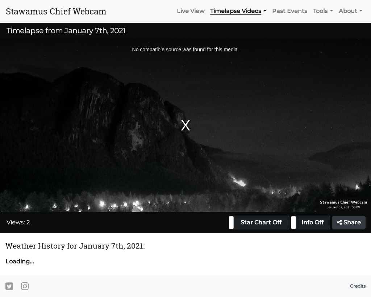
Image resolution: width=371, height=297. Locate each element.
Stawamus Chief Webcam (56, 11)
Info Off (312, 222)
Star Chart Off (261, 222)
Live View (190, 11)
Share (349, 222)
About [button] (348, 11)
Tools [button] (320, 11)
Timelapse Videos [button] (235, 11)
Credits (358, 286)
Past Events (289, 11)
